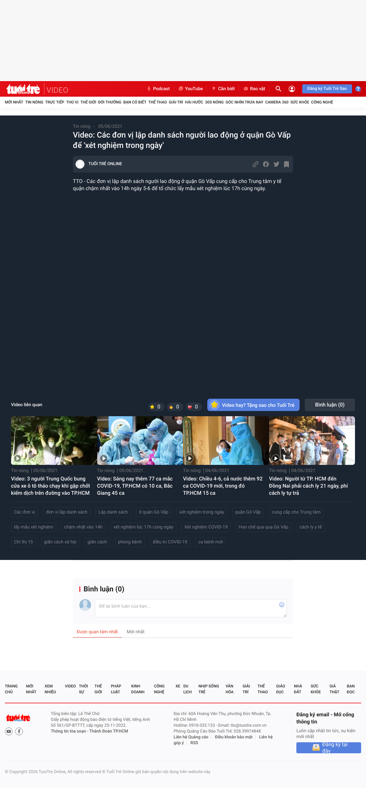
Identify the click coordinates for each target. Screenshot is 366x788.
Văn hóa (229, 689)
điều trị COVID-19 (170, 542)
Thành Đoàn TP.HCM (108, 731)
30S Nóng (214, 102)
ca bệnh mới (210, 542)
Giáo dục (280, 689)
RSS (194, 743)
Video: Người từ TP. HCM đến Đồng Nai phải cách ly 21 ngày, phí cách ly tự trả (308, 486)
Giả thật (334, 689)
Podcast (158, 89)
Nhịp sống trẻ (209, 689)
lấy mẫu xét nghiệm (33, 527)
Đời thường (109, 102)
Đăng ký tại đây (335, 747)
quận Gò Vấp (248, 512)
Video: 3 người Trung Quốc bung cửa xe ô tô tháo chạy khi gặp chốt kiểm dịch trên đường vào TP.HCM (50, 486)
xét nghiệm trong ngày (201, 512)
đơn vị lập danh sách (66, 512)
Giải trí (176, 102)
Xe (178, 686)
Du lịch (187, 689)
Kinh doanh (137, 689)
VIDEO (57, 90)
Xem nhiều (50, 689)
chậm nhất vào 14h (83, 527)
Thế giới (88, 102)
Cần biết (223, 89)
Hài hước (194, 102)
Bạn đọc (351, 689)
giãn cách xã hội (60, 542)
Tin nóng (34, 102)
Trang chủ (11, 689)
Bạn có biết (134, 102)
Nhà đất (298, 689)
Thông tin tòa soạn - (70, 731)
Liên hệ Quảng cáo (191, 737)
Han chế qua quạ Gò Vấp (263, 527)
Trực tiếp (54, 102)
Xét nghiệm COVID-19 (206, 527)
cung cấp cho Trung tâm (296, 512)
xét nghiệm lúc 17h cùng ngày (143, 527)
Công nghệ (322, 102)
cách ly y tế (310, 527)
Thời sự (83, 689)
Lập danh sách (113, 512)
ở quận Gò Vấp (153, 512)
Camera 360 (277, 102)
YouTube (190, 89)
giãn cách (97, 542)
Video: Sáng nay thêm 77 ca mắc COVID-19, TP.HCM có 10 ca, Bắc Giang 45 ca (135, 486)
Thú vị (72, 102)
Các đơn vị (24, 512)
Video (70, 686)
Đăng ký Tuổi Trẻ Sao (327, 88)
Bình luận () (330, 405)
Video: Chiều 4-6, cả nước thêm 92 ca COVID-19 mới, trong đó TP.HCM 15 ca (222, 486)
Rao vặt (254, 89)
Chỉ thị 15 (23, 542)
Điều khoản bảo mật (234, 737)
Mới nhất (14, 102)
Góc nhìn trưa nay (244, 102)
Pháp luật (116, 689)
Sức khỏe (300, 102)
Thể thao (157, 102)
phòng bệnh (130, 542)
